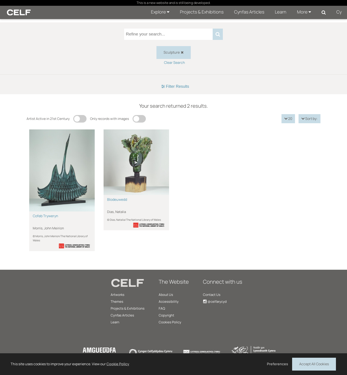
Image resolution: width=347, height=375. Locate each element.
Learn (280, 12)
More (304, 12)
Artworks (117, 294)
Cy (339, 12)
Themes (117, 301)
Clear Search (174, 62)
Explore (160, 12)
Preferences (277, 363)
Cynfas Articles (249, 12)
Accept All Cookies (314, 363)
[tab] (173, 86)
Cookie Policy (117, 363)
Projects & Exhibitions (202, 12)
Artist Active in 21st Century (48, 119)
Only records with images (109, 119)
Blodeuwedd (117, 199)
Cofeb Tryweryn (45, 215)
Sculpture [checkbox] (174, 52)
